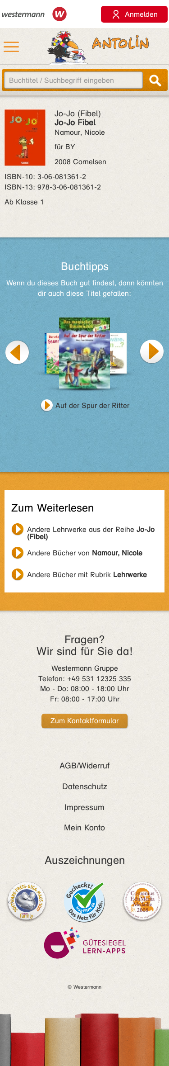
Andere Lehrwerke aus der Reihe (91, 530)
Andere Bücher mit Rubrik (87, 574)
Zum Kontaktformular (84, 720)
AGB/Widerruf (84, 766)
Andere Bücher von (84, 553)
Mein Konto (84, 828)
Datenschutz (84, 786)
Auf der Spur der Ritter (92, 405)
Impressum (84, 807)
